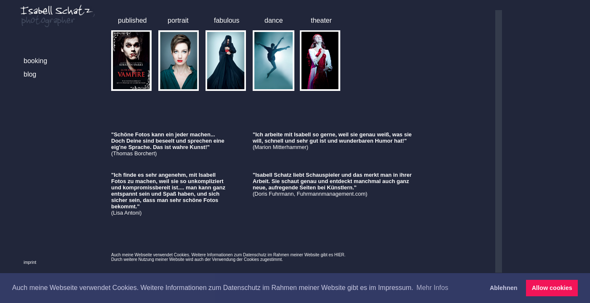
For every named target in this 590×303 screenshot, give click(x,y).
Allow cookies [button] (552, 287)
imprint (30, 262)
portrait (178, 20)
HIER (339, 254)
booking (35, 60)
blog (30, 74)
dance (273, 20)
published (132, 20)
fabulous (227, 20)
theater (321, 20)
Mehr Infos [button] (432, 287)
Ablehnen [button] (504, 287)
